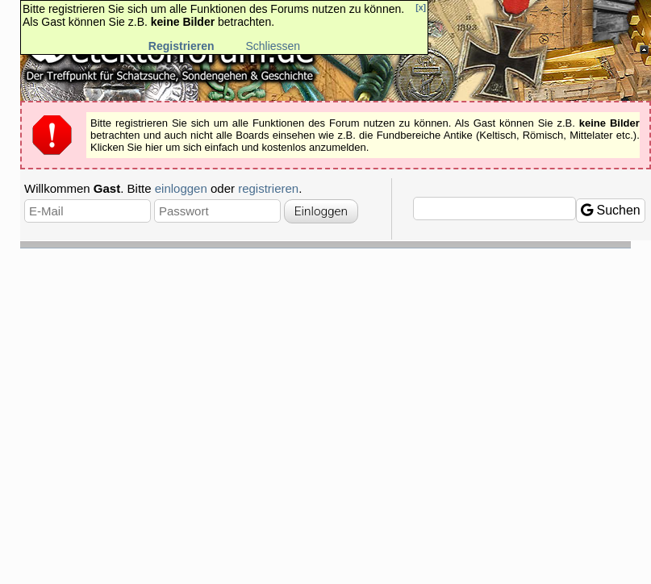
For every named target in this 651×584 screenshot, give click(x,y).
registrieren (268, 188)
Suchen (611, 210)
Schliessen (272, 46)
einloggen (181, 188)
